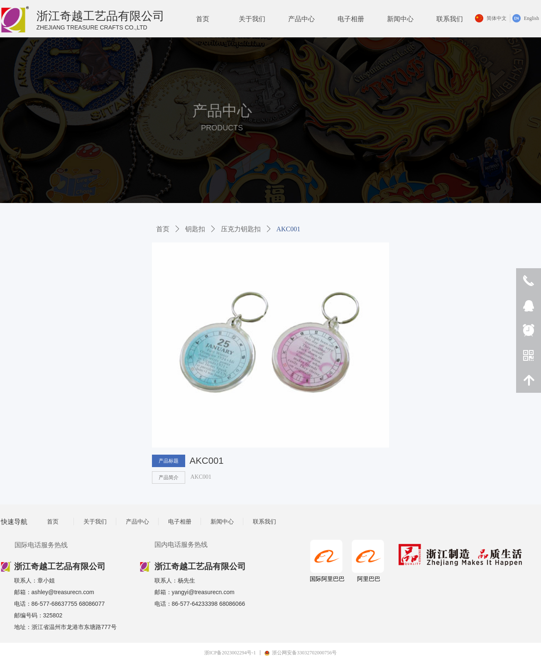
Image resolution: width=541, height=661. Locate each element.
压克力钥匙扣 (241, 229)
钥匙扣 (195, 229)
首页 (162, 229)
